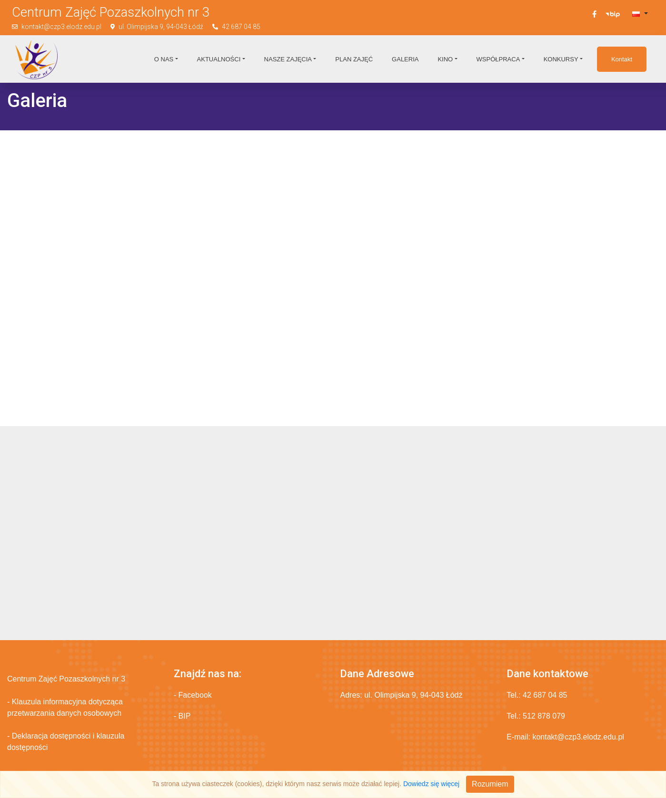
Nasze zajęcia (288, 59)
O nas (163, 59)
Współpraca (498, 59)
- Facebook (193, 695)
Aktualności (219, 59)
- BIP (182, 716)
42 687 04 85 (241, 26)
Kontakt (621, 59)
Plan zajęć (354, 59)
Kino (445, 59)
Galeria (405, 59)
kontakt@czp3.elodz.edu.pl (61, 26)
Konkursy (561, 59)
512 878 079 (544, 716)
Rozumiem (490, 784)
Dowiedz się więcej (431, 784)
